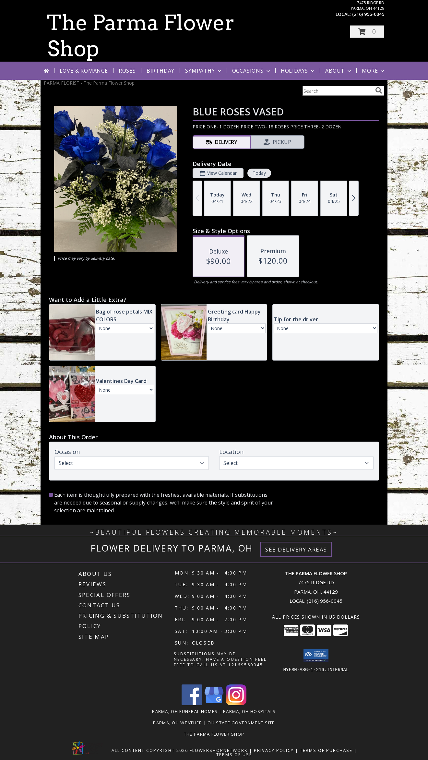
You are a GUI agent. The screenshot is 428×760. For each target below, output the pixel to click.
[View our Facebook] (192, 703)
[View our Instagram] (236, 703)
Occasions (251, 70)
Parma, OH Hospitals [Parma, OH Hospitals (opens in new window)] (249, 711)
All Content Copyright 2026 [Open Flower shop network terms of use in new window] (150, 750)
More (374, 70)
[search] (379, 90)
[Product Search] (337, 90)
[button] (367, 31)
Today (259, 173)
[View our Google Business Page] (214, 703)
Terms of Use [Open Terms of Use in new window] (234, 754)
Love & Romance (84, 70)
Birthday (160, 70)
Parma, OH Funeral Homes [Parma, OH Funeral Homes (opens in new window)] (185, 711)
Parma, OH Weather (177, 723)
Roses (127, 70)
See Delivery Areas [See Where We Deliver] (296, 549)
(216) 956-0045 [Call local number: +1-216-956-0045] (368, 14)
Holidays (298, 70)
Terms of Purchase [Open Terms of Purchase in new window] (326, 750)
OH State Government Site (241, 723)
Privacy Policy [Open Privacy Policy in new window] (274, 750)
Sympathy (203, 70)
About (338, 70)
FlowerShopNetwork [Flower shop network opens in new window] (219, 750)
